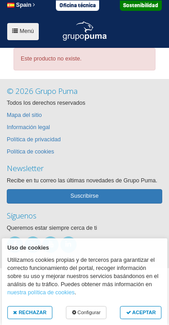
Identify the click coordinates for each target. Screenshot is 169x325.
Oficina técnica (77, 5)
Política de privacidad (34, 139)
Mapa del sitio (24, 115)
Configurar (86, 312)
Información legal (28, 127)
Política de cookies (30, 152)
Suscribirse (84, 196)
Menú (23, 31)
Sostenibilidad (140, 5)
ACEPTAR (141, 312)
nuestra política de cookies (40, 292)
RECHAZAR (29, 312)
